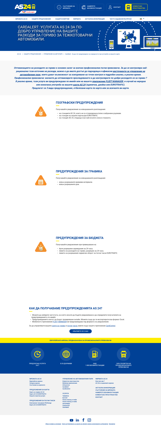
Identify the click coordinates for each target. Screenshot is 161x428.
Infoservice (66, 385)
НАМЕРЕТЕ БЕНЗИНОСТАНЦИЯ (107, 392)
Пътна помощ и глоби (69, 400)
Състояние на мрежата (37, 385)
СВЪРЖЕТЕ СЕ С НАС (80, 331)
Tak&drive (65, 396)
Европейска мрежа (36, 381)
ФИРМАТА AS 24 (101, 379)
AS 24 (19, 54)
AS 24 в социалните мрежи (104, 383)
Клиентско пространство (70, 381)
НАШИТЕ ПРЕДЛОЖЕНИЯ (41, 19)
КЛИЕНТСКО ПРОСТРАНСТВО (106, 395)
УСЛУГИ (65, 393)
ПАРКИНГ (65, 407)
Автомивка (66, 403)
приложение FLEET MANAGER (107, 81)
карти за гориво (58, 326)
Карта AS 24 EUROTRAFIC (38, 394)
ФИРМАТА (77, 19)
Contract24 (66, 405)
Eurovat (64, 398)
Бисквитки (112, 424)
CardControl (110, 326)
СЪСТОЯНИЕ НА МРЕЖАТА (105, 390)
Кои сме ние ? (100, 381)
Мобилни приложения (69, 383)
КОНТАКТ (99, 397)
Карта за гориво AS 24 (37, 392)
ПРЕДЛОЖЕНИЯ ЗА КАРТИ (39, 390)
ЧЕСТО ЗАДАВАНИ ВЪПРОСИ (120, 19)
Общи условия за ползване (53, 424)
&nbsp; (87, 138)
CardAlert (65, 387)
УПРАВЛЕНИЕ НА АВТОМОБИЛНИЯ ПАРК (77, 379)
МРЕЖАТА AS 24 (21, 19)
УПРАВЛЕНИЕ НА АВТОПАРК (52, 54)
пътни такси (72, 326)
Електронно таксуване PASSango (40, 403)
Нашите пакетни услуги (37, 396)
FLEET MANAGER (60, 322)
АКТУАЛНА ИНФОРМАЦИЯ (95, 19)
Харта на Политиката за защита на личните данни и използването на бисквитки (85, 424)
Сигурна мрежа (35, 383)
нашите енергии (62, 19)
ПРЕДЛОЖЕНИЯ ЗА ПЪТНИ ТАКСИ (42, 400)
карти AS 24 (79, 84)
